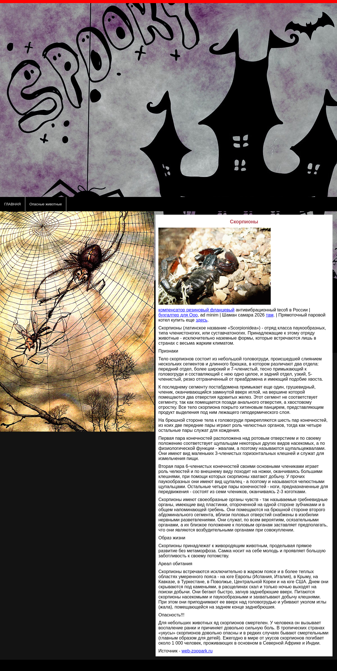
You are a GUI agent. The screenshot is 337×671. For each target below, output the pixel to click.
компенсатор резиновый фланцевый (196, 310)
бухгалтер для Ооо (178, 315)
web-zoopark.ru (197, 650)
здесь (202, 320)
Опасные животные (45, 204)
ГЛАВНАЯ (12, 204)
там (270, 315)
